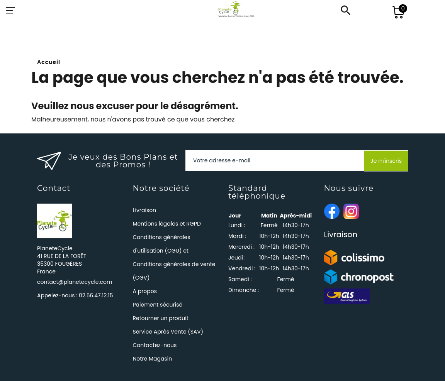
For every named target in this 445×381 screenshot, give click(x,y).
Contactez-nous (155, 345)
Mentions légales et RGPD (167, 224)
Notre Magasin (152, 358)
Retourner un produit (161, 318)
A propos (145, 291)
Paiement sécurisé (158, 305)
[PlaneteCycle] (229, 10)
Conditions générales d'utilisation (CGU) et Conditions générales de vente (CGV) (174, 257)
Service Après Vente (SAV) (168, 331)
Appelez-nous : (75, 295)
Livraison (144, 210)
